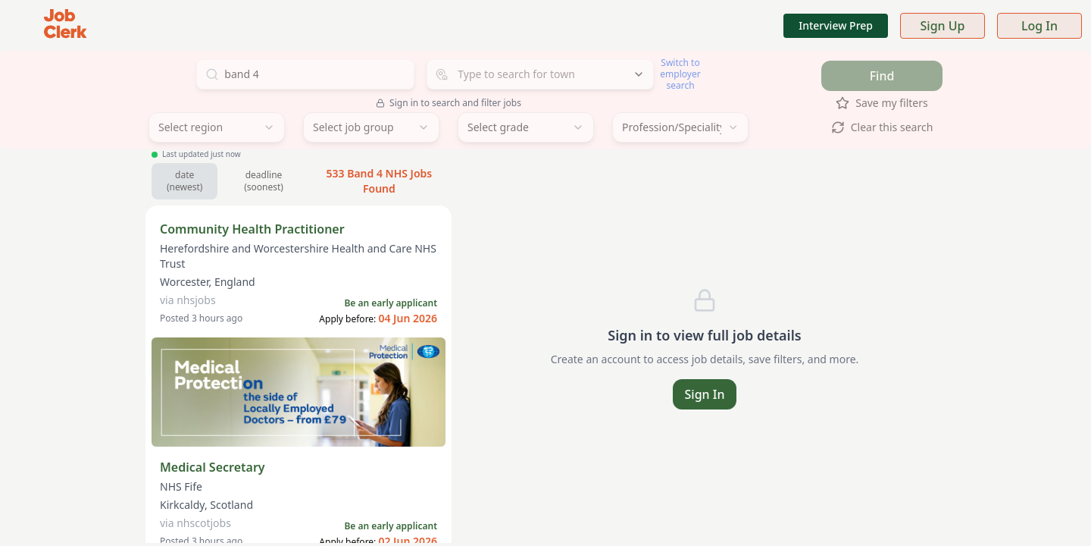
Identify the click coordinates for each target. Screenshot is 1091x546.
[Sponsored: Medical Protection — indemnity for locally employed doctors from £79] (298, 392)
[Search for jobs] (305, 74)
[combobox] (540, 74)
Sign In (705, 394)
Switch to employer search (680, 74)
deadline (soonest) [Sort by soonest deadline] (263, 180)
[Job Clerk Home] (65, 25)
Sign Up (943, 25)
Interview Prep (836, 25)
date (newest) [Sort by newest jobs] (184, 180)
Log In (1039, 25)
